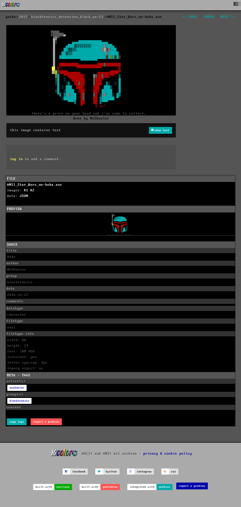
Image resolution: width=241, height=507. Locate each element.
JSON (24, 196)
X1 (26, 190)
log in (16, 159)
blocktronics (19, 400)
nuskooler (17, 387)
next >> (228, 17)
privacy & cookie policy (167, 454)
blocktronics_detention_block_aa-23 (67, 17)
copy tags (16, 421)
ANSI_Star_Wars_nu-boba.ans (34, 185)
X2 (32, 190)
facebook (79, 471)
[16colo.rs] (11, 5)
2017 (23, 17)
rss (173, 471)
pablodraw (110, 486)
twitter (111, 471)
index (209, 17)
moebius (164, 486)
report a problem (46, 421)
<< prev (189, 17)
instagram (144, 471)
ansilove (63, 486)
